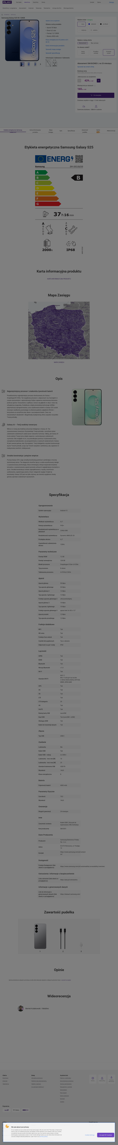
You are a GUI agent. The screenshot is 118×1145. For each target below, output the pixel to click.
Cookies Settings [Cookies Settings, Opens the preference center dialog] (84, 1135)
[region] (59, 1132)
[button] (7, 1126)
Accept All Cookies (103, 1135)
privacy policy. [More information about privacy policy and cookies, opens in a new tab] (43, 1136)
